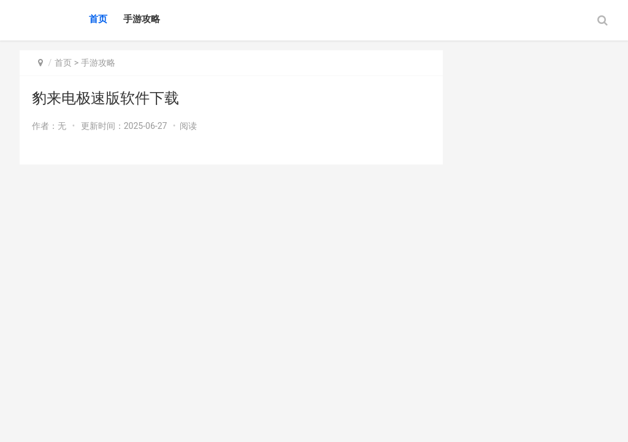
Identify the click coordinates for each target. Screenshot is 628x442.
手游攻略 (141, 19)
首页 (98, 19)
